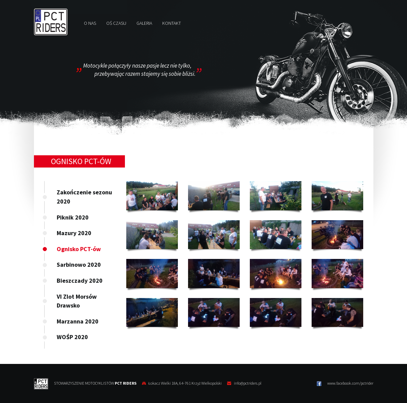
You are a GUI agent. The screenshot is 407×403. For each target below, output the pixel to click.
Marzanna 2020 (77, 321)
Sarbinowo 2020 (79, 264)
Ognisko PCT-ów (79, 249)
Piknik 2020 (73, 217)
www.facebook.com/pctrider (345, 383)
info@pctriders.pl (247, 383)
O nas (90, 23)
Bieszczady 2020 (80, 280)
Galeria (144, 23)
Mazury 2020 (74, 233)
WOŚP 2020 (72, 337)
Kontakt (171, 23)
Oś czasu (116, 23)
